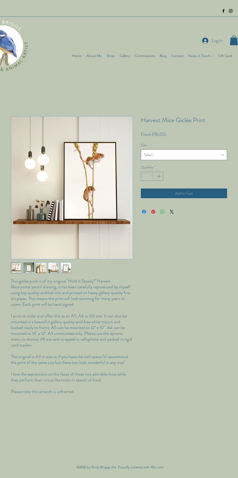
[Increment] (159, 176)
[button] (234, 40)
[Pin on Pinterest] (153, 212)
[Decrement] (145, 176)
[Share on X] (172, 212)
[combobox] (184, 154)
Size (143, 144)
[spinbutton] (152, 176)
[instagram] (230, 10)
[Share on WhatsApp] (162, 212)
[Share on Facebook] (144, 212)
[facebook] (223, 10)
